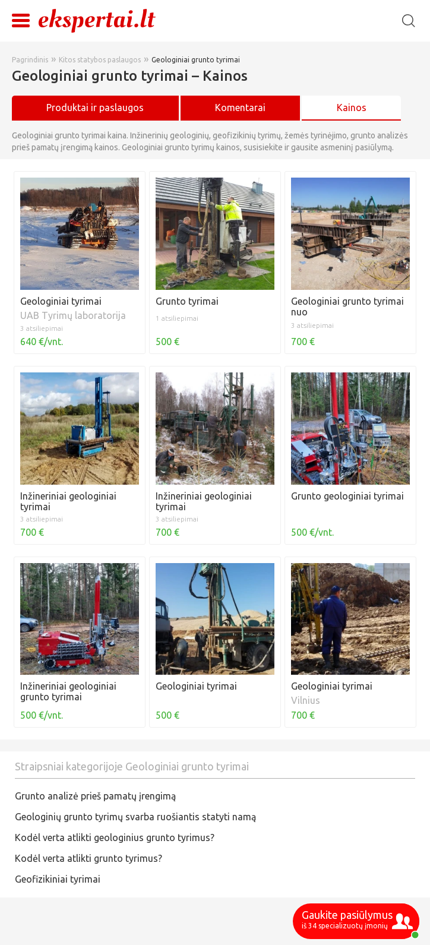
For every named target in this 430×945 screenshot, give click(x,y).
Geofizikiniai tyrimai (57, 879)
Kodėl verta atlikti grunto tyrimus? (88, 858)
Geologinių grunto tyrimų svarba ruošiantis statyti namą (135, 816)
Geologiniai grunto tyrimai (195, 60)
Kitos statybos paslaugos (100, 60)
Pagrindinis (30, 60)
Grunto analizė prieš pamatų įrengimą (95, 796)
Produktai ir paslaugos (95, 107)
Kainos (351, 107)
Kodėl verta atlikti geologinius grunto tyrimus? (114, 837)
